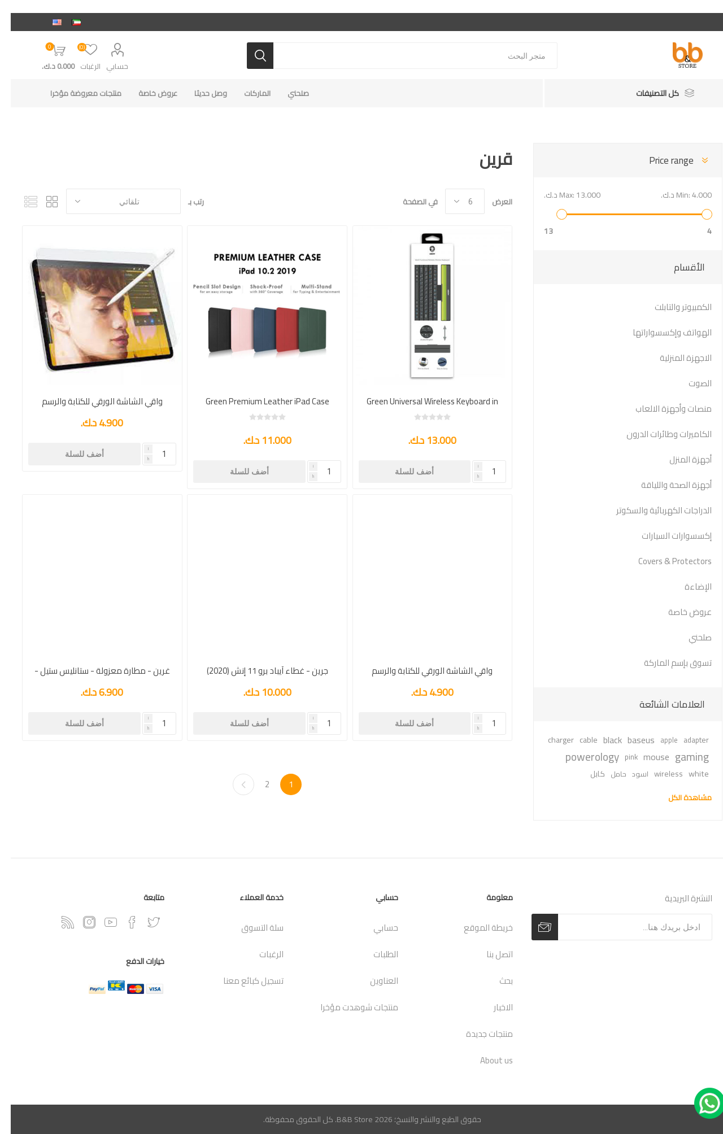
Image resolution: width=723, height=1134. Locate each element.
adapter (685, 739)
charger (550, 739)
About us (485, 1060)
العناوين (373, 980)
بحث (495, 980)
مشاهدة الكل (679, 797)
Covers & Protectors (664, 561)
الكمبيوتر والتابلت (672, 307)
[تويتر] (143, 922)
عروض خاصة (679, 612)
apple (658, 740)
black (602, 739)
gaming (681, 756)
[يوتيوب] (100, 922)
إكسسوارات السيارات (666, 535)
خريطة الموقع (477, 927)
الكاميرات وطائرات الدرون (658, 434)
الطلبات (375, 954)
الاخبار (492, 1007)
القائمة (19, 201)
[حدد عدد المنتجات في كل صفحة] (454, 201)
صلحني (689, 637)
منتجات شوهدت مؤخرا (348, 1007)
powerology (581, 756)
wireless (657, 773)
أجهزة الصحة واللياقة (665, 485)
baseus (630, 739)
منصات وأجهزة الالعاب (663, 408)
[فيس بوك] (121, 922)
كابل (587, 773)
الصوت (689, 383)
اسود (629, 773)
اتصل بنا (489, 954)
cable (578, 739)
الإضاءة (687, 586)
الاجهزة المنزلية (675, 358)
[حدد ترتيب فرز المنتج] (112, 201)
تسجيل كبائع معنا (242, 980)
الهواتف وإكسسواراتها (661, 332)
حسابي (106, 66)
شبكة (41, 201)
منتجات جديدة (478, 1034)
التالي (232, 784)
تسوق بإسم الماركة (667, 663)
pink (620, 756)
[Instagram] (78, 922)
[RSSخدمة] (57, 922)
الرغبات (261, 954)
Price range (660, 160)
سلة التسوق (251, 927)
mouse (646, 756)
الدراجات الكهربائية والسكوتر (653, 510)
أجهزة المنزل (680, 459)
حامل (608, 773)
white (688, 773)
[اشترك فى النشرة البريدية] (624, 927)
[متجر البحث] (405, 55)
